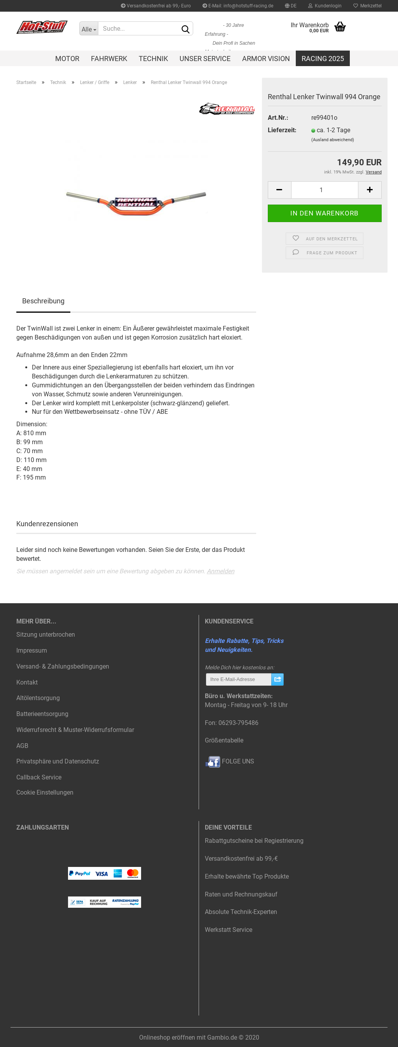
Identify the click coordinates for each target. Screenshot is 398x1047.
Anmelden (220, 571)
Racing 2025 (323, 58)
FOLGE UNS (229, 761)
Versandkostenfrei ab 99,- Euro (156, 6)
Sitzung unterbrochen (45, 634)
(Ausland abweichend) (332, 139)
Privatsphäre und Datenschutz (57, 761)
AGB (22, 745)
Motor (67, 58)
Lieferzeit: (282, 130)
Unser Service (205, 58)
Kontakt (27, 682)
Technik (153, 58)
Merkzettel (367, 6)
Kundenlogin (325, 6)
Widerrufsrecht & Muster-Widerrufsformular (75, 730)
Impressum (31, 650)
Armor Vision (266, 58)
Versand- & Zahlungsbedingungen (62, 666)
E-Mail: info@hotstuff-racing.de (237, 6)
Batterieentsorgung (42, 714)
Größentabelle (224, 740)
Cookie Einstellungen (44, 792)
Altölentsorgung (38, 698)
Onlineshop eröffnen (167, 1037)
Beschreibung (43, 301)
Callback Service (38, 777)
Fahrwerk (109, 58)
